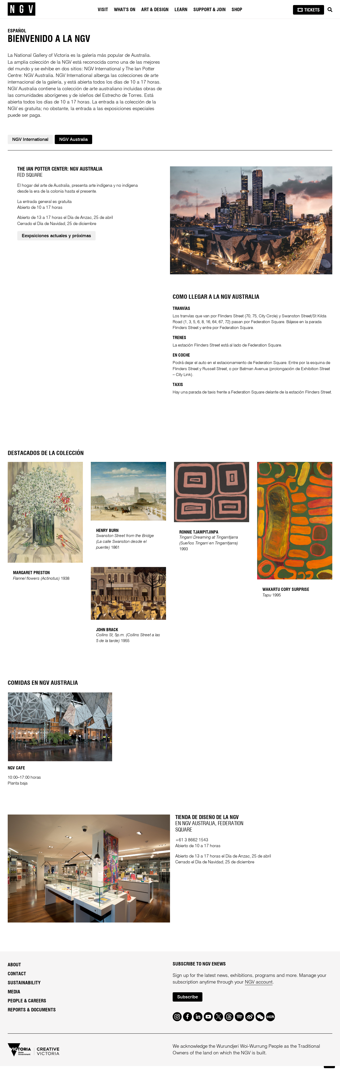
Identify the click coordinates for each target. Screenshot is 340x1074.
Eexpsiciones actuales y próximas (56, 262)
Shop (237, 9)
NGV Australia (73, 139)
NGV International (30, 139)
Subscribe (187, 1005)
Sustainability (24, 991)
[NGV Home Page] (21, 9)
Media (14, 1000)
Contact (17, 982)
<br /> (87, 368)
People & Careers (27, 1009)
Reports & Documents (32, 1018)
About (14, 973)
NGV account (259, 990)
